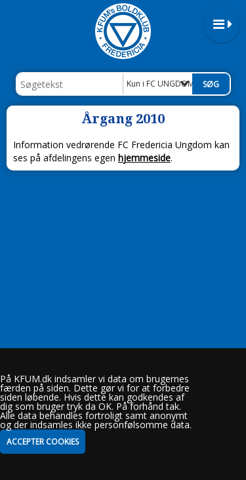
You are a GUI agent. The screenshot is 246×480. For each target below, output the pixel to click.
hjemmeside (144, 157)
